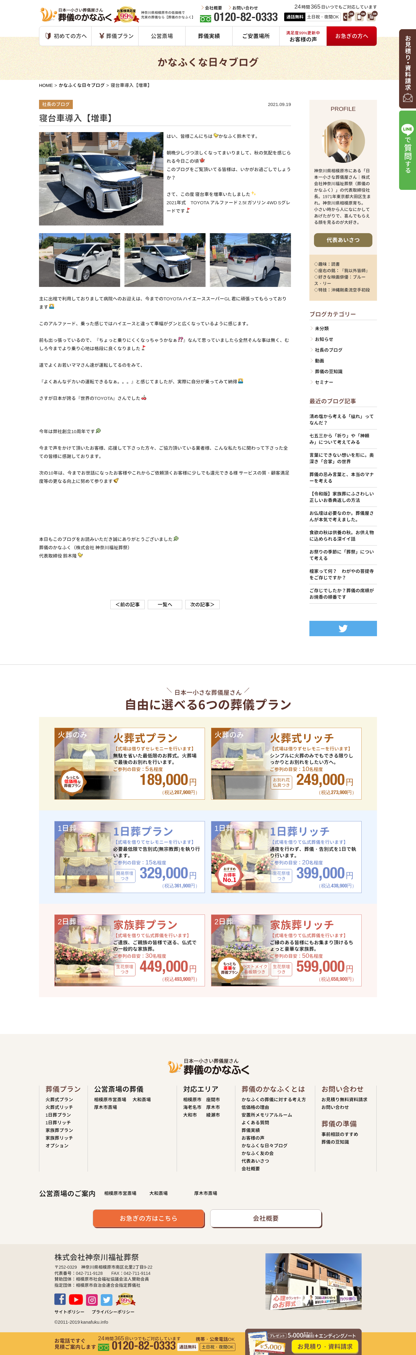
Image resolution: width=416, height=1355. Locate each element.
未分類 (322, 328)
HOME (46, 85)
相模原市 (192, 1099)
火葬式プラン (59, 1099)
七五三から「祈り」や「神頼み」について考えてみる (339, 439)
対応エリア (200, 1089)
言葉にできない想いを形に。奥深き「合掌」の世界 (341, 458)
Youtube (76, 1299)
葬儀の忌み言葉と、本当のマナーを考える (341, 477)
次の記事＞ (202, 604)
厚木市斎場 (105, 1107)
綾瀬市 (213, 1115)
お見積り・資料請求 (325, 1346)
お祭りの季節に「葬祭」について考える (341, 555)
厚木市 (213, 1107)
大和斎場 (141, 1099)
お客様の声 (253, 1138)
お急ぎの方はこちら (149, 1218)
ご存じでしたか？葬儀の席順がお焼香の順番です (341, 593)
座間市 (213, 1099)
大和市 (190, 1115)
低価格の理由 (255, 1107)
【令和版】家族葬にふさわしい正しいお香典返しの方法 (341, 497)
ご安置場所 (256, 36)
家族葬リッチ (59, 1138)
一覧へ (165, 604)
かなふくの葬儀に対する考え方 (273, 1099)
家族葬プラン (59, 1130)
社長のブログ (329, 350)
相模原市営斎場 (110, 1099)
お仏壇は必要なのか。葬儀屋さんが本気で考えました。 (341, 516)
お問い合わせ (245, 8)
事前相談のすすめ (339, 1134)
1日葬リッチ (58, 1122)
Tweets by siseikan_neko (335, 616)
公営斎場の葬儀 (118, 1089)
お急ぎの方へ (351, 36)
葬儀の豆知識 (329, 371)
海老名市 (192, 1107)
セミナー (324, 382)
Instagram (92, 1300)
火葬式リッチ (59, 1107)
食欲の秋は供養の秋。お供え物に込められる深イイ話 (341, 535)
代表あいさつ (343, 240)
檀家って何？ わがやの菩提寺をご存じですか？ (341, 574)
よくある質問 (255, 1122)
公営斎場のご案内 (67, 1193)
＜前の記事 (127, 604)
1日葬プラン (58, 1115)
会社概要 (213, 8)
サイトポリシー (69, 1312)
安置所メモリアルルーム (266, 1115)
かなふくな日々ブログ (82, 85)
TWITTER (106, 1300)
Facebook (60, 1299)
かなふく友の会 (257, 1153)
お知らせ (324, 339)
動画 (319, 361)
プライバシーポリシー (113, 1312)
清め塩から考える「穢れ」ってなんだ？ (341, 419)
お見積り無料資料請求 (344, 1099)
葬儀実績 (209, 36)
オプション (57, 1145)
